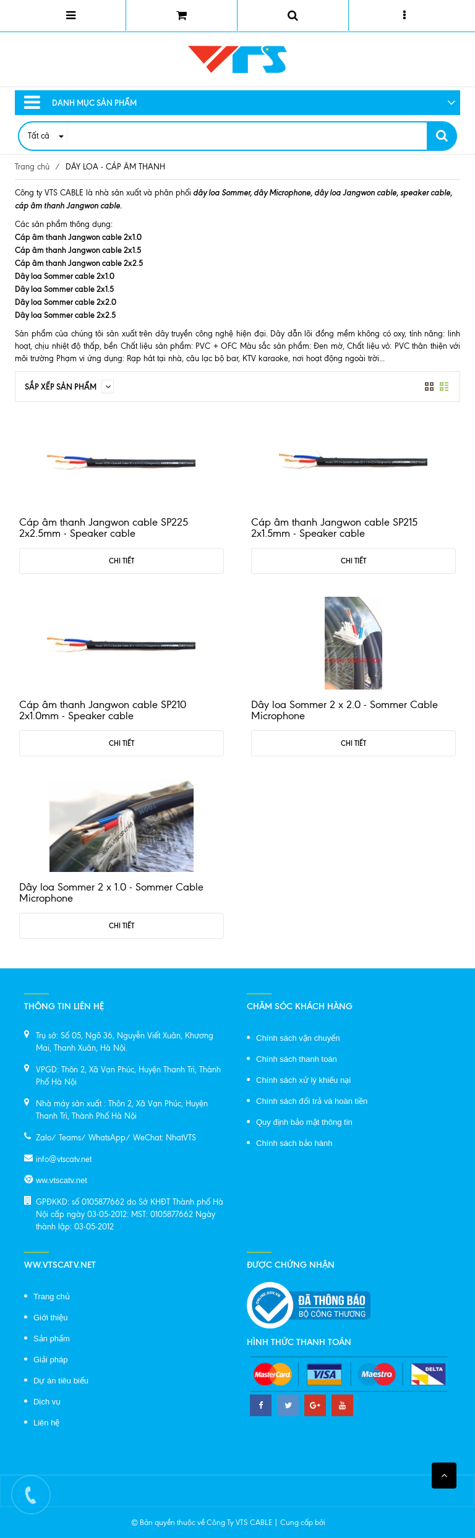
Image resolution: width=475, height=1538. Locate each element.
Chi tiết (121, 561)
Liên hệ (46, 1422)
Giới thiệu (50, 1317)
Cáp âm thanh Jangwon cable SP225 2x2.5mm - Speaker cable (103, 527)
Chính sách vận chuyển (298, 1038)
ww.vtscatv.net (61, 1180)
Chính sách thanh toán (296, 1059)
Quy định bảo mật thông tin (304, 1122)
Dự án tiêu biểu (60, 1380)
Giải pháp (50, 1359)
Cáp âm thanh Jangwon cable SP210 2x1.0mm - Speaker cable (102, 710)
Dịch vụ (47, 1401)
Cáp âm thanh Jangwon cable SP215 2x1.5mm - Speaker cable (334, 527)
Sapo (335, 1522)
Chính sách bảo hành (294, 1143)
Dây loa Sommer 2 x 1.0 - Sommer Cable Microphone (111, 892)
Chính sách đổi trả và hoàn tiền (311, 1101)
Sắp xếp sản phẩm (69, 386)
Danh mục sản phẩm (80, 102)
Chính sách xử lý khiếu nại (303, 1080)
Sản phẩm (51, 1338)
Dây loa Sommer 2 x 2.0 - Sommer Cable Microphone (344, 710)
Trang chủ (32, 166)
